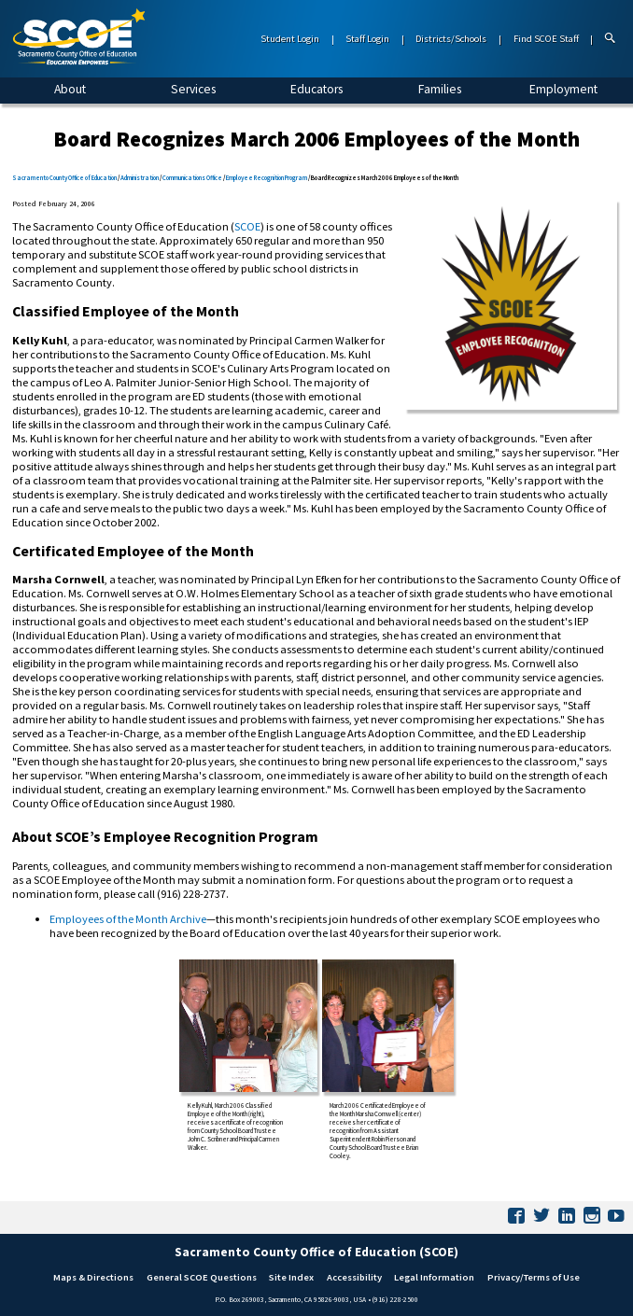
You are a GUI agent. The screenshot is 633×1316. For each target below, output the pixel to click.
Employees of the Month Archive (127, 919)
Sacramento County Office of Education (64, 178)
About (70, 89)
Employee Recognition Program (266, 178)
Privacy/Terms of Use (533, 1277)
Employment (563, 89)
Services (193, 89)
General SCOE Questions (202, 1277)
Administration (139, 178)
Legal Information (434, 1277)
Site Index (291, 1277)
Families (439, 89)
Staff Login (367, 39)
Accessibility (354, 1277)
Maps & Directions (93, 1277)
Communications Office (192, 178)
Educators (316, 89)
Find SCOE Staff (546, 39)
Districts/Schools (450, 39)
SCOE (247, 226)
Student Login (289, 39)
